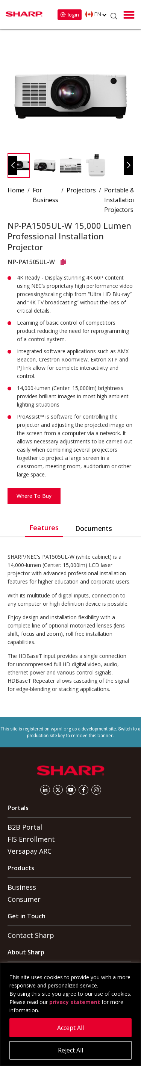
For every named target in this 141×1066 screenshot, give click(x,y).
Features (44, 527)
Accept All (70, 1028)
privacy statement (74, 1002)
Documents (93, 528)
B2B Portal (25, 827)
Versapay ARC (30, 851)
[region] (70, 1014)
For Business (45, 195)
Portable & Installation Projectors (120, 200)
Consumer (24, 899)
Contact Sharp (31, 935)
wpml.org (61, 729)
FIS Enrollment (31, 839)
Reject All (70, 1050)
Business (22, 887)
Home (16, 190)
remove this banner (92, 735)
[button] (129, 15)
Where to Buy (34, 495)
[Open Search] (114, 16)
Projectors (81, 190)
